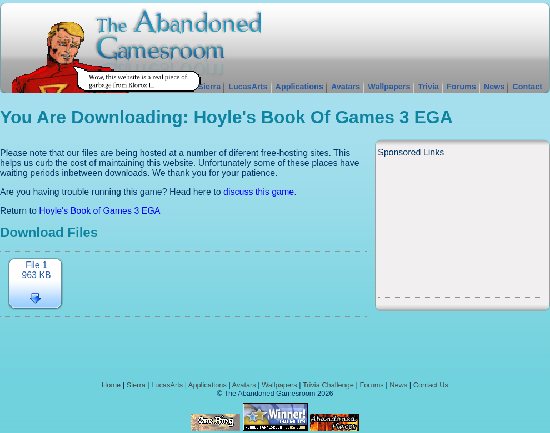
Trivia (428, 86)
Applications (299, 86)
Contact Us (430, 385)
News (494, 86)
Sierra (209, 86)
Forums (461, 86)
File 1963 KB (36, 270)
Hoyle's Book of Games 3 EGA (99, 210)
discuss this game (258, 192)
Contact (527, 86)
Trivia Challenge (328, 385)
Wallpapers (389, 86)
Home (111, 385)
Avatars (345, 86)
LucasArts (247, 86)
